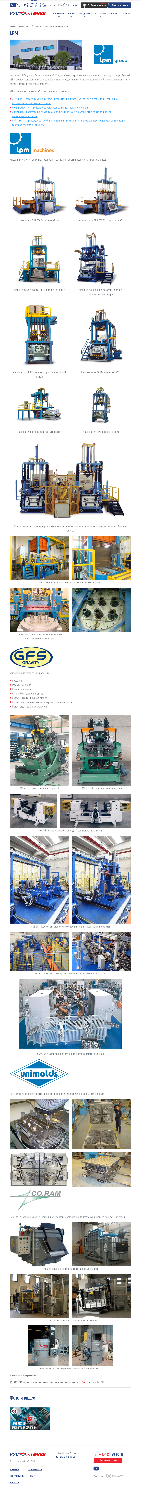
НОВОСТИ (113, 13)
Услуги (31, 1476)
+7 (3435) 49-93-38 (66, 1456)
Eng (18, 5)
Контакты (14, 1482)
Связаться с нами (108, 1460)
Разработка (108, 1476)
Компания (14, 1469)
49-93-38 (66, 4)
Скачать (86, 1382)
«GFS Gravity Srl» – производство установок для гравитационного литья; (50, 107)
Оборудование (17, 1476)
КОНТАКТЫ (125, 13)
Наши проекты (35, 1469)
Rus (12, 5)
